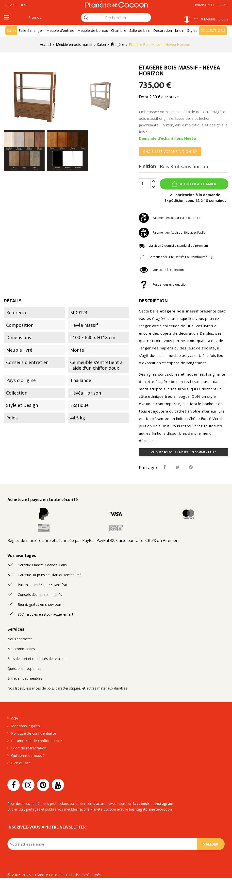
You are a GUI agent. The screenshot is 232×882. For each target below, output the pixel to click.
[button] (211, 19)
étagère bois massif (179, 311)
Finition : (173, 166)
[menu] (170, 151)
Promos (34, 17)
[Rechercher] (86, 17)
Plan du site (21, 762)
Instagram (164, 803)
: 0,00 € (214, 19)
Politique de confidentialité (33, 733)
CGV (14, 718)
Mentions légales (25, 725)
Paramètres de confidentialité (36, 740)
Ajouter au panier (197, 183)
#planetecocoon (157, 809)
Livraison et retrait (211, 5)
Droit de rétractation (28, 747)
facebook (141, 803)
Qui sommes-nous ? (28, 755)
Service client (16, 5)
